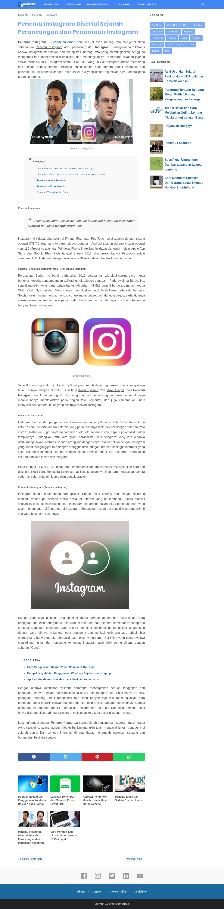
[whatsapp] (129, 757)
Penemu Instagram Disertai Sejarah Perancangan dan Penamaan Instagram (31, 837)
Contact (96, 891)
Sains (184, 38)
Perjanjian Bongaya (179, 126)
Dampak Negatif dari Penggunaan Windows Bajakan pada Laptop (69, 673)
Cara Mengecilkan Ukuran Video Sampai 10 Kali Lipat (61, 667)
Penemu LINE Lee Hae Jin (50, 186)
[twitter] (66, 757)
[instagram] (98, 878)
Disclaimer (140, 891)
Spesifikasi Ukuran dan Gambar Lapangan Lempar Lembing (184, 164)
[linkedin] (126, 878)
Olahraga (157, 31)
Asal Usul (157, 25)
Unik (167, 51)
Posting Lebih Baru (31, 858)
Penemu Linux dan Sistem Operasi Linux (128, 798)
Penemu (188, 31)
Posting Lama (134, 858)
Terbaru (156, 51)
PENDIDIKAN (52, 4)
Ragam (172, 38)
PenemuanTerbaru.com (67, 42)
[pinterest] (97, 757)
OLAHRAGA (123, 4)
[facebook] (34, 757)
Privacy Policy (117, 891)
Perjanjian (157, 38)
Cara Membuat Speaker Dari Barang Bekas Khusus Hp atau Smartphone (184, 182)
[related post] (33, 783)
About (81, 891)
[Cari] (203, 5)
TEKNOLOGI (73, 4)
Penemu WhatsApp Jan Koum (52, 192)
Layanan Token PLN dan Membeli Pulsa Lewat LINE (62, 800)
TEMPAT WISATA (146, 4)
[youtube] (140, 878)
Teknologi (157, 44)
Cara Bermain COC (177, 25)
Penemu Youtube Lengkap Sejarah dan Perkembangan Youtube (71, 174)
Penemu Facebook (178, 142)
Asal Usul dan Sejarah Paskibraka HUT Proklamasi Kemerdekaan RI (184, 76)
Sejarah (196, 38)
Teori (191, 44)
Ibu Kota (198, 25)
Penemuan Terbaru (119, 904)
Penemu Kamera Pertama (50, 180)
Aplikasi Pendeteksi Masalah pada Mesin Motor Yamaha (63, 679)
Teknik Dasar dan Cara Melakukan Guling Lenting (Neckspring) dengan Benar (184, 112)
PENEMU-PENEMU (98, 4)
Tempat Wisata (175, 44)
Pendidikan (173, 31)
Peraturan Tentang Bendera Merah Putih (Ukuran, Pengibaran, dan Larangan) (184, 94)
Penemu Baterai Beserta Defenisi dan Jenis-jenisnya (65, 168)
